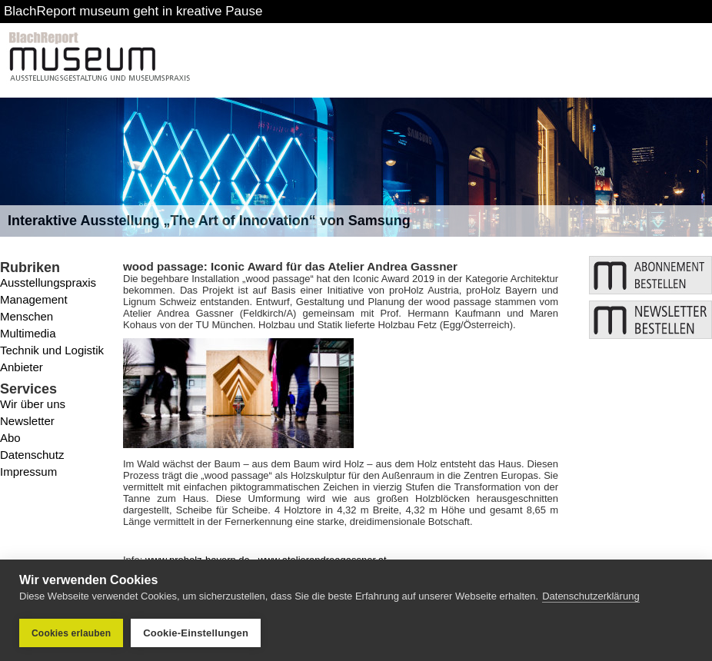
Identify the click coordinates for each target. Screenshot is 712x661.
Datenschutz (32, 454)
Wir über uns (32, 403)
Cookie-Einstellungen (195, 633)
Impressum (28, 471)
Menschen (26, 316)
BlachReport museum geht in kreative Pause (133, 11)
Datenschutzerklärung (590, 596)
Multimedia (28, 333)
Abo (10, 437)
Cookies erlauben (71, 633)
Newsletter (27, 420)
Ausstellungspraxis (48, 282)
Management (34, 299)
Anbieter (21, 367)
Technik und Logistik (52, 350)
